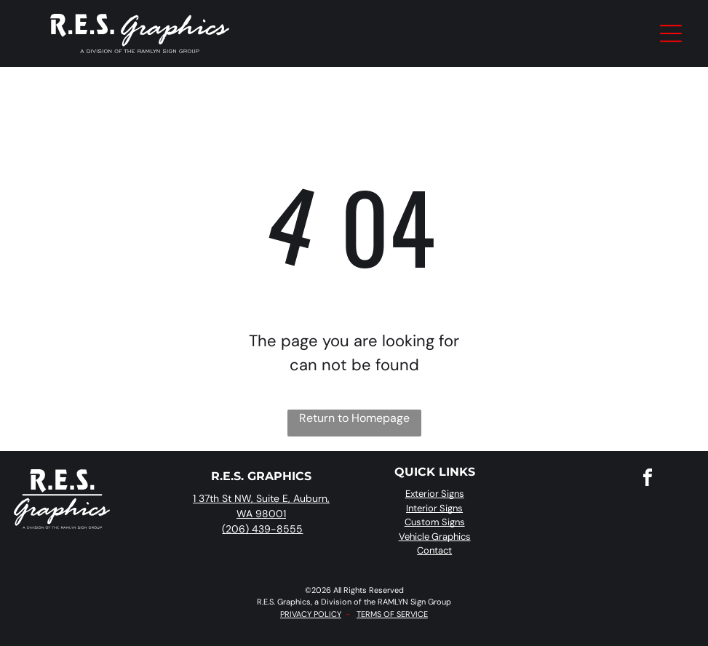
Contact (434, 550)
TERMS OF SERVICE (392, 614)
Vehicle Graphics (435, 536)
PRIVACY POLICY (310, 614)
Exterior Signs (434, 493)
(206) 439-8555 (262, 528)
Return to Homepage (354, 418)
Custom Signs (435, 522)
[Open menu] (671, 33)
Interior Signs (434, 508)
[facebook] (648, 480)
